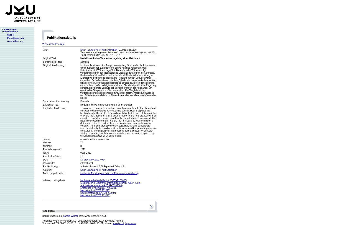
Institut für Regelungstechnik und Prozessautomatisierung (109, 173)
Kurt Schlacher (109, 50)
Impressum (130, 223)
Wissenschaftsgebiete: (54, 180)
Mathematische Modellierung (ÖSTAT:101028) (103, 180)
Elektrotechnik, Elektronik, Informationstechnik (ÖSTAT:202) (110, 183)
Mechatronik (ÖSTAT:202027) (95, 190)
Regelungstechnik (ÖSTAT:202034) (98, 193)
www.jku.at (118, 223)
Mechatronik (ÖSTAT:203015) (95, 195)
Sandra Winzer (70, 216)
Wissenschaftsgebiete (53, 44)
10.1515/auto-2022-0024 (92, 159)
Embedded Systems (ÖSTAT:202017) (99, 188)
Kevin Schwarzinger (90, 50)
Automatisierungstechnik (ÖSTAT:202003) (101, 185)
